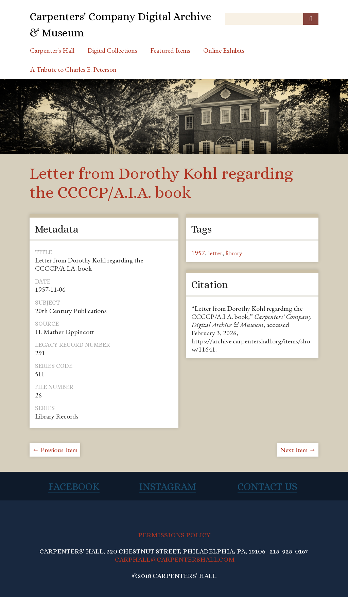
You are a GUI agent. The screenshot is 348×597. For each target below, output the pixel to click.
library (233, 253)
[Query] (271, 19)
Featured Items (170, 50)
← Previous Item (54, 449)
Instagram (167, 486)
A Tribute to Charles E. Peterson (73, 69)
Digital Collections (112, 50)
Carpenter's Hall (52, 50)
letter (215, 253)
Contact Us (267, 486)
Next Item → (298, 449)
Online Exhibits (223, 50)
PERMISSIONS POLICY (174, 535)
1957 (198, 253)
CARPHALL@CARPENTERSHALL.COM (175, 559)
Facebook (74, 486)
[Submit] (310, 19)
